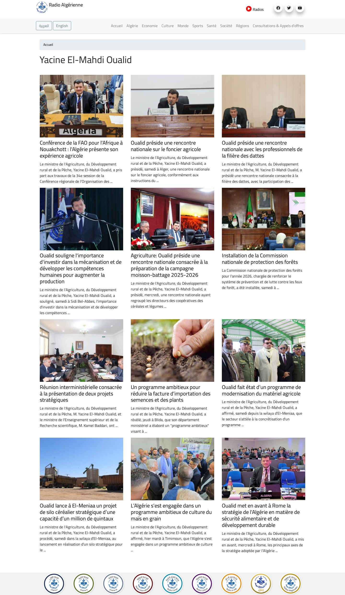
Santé (211, 25)
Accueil (117, 25)
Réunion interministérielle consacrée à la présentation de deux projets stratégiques (81, 393)
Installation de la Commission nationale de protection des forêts (260, 258)
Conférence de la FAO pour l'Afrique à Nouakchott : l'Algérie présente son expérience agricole (81, 149)
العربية (44, 25)
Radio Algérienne (59, 6)
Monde (183, 25)
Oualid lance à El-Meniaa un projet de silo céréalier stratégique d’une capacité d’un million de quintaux (78, 512)
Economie (150, 25)
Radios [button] (255, 9)
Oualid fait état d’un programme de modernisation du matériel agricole (261, 390)
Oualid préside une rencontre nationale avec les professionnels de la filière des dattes (262, 149)
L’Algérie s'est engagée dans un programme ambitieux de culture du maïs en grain (171, 512)
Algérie (132, 25)
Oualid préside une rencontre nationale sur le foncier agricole (166, 146)
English (62, 25)
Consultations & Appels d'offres (278, 25)
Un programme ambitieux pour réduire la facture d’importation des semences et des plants (170, 393)
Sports (197, 25)
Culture (167, 25)
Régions (242, 25)
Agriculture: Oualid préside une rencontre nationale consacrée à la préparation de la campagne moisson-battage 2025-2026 (169, 265)
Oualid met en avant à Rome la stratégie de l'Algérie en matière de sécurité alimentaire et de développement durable (261, 515)
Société (226, 25)
